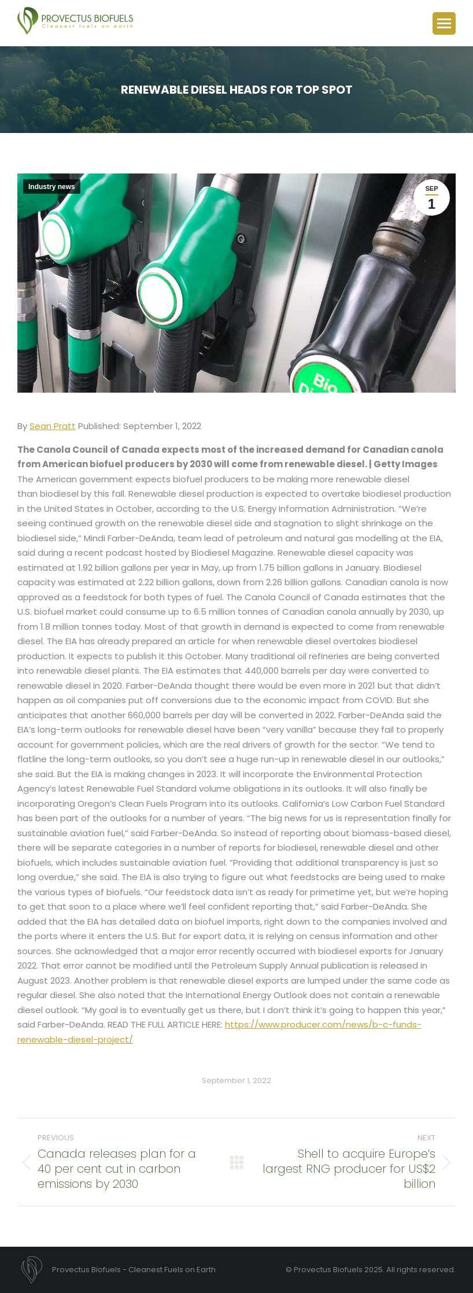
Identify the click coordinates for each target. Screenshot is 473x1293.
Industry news (51, 187)
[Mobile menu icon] (444, 23)
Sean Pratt (52, 426)
